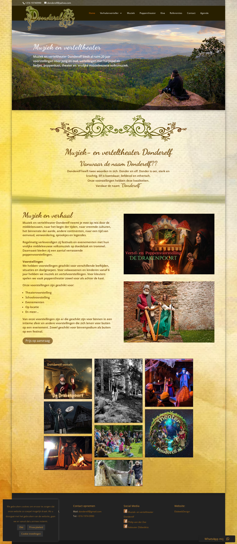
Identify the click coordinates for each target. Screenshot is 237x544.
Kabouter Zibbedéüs (136, 527)
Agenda (204, 13)
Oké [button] (20, 520)
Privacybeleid (20, 527)
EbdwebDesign (182, 511)
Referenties (176, 13)
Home (92, 13)
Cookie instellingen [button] (20, 533)
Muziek (131, 13)
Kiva (163, 13)
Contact (191, 13)
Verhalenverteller (109, 13)
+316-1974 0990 (85, 516)
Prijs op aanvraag (38, 341)
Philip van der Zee (135, 522)
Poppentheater (148, 13)
